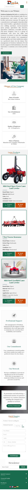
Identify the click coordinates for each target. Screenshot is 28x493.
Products (3, 483)
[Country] (14, 438)
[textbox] (17, 426)
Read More (20, 205)
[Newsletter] (10, 467)
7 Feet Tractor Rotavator (12, 237)
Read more (6, 53)
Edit (23, 426)
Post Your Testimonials (14, 405)
